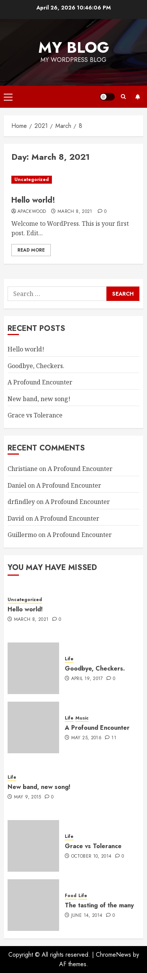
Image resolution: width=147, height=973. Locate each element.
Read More (31, 250)
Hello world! (33, 200)
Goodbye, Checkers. (36, 366)
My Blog (73, 47)
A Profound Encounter (40, 382)
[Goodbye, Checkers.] (33, 668)
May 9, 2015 (27, 797)
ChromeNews (113, 954)
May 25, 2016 (86, 738)
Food (71, 896)
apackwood (31, 212)
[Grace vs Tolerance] (33, 846)
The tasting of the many (99, 905)
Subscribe (137, 96)
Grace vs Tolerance (35, 415)
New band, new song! (39, 399)
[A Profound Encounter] (33, 727)
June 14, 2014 (87, 916)
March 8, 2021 (75, 212)
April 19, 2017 (87, 679)
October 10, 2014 (91, 856)
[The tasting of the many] (33, 905)
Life (69, 659)
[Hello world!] (73, 180)
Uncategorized (31, 179)
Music (82, 718)
